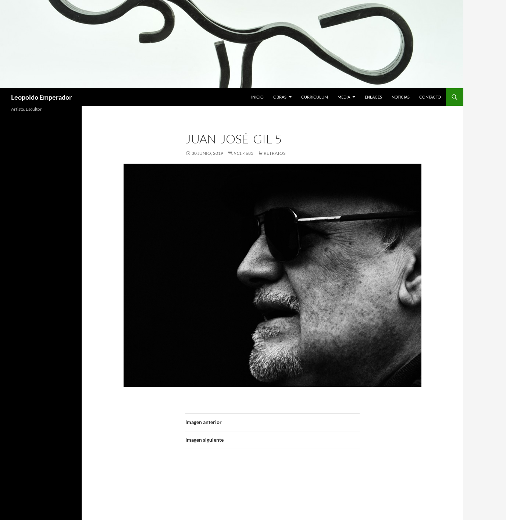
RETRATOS (274, 153)
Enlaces (373, 97)
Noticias (401, 97)
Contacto (430, 97)
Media (344, 97)
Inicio (257, 97)
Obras (279, 97)
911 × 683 (243, 153)
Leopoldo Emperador (41, 97)
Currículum (314, 97)
